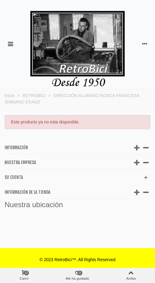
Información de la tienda (27, 192)
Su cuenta (14, 177)
